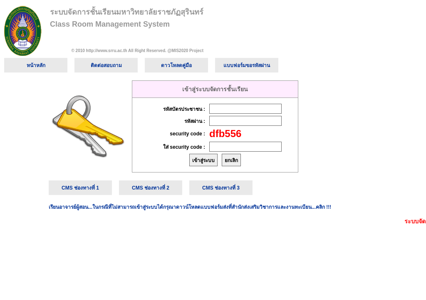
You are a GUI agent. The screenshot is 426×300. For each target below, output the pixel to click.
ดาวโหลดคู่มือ (176, 65)
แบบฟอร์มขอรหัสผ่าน (246, 65)
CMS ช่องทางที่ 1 (80, 188)
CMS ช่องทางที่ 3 (221, 188)
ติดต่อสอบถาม (106, 65)
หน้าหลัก (36, 65)
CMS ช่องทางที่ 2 (150, 188)
